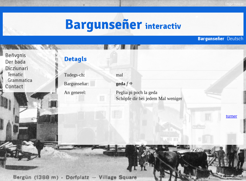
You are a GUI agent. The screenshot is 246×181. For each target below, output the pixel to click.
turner (231, 116)
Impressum (234, 4)
